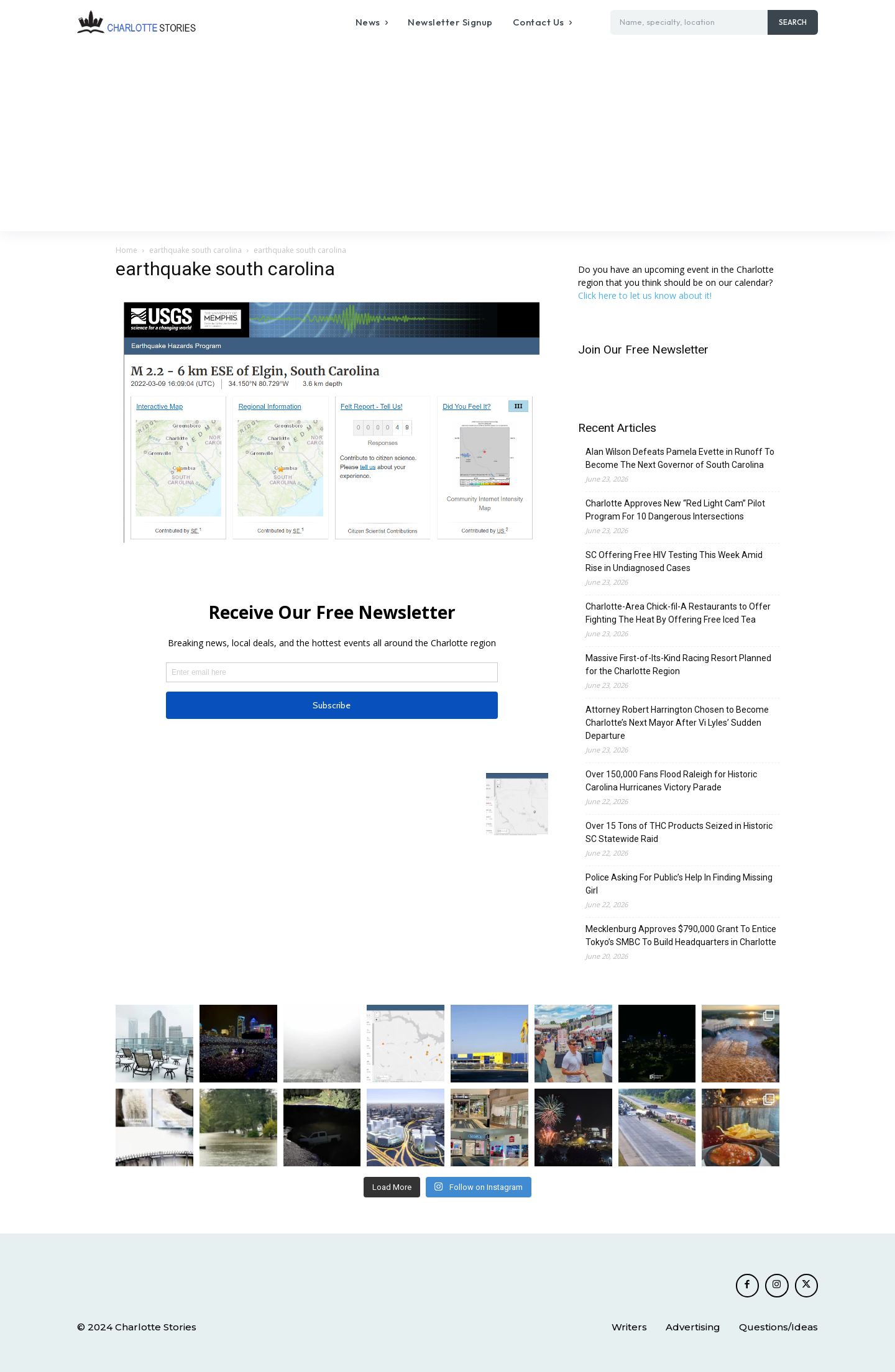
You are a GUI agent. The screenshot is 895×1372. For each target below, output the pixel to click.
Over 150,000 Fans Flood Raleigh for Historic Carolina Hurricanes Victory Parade (671, 780)
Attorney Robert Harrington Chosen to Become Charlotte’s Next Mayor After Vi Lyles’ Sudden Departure (677, 723)
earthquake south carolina (195, 250)
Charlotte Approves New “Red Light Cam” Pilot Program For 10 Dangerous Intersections (675, 509)
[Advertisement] (447, 138)
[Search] (793, 22)
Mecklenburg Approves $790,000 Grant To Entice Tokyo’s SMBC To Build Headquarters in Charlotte (680, 935)
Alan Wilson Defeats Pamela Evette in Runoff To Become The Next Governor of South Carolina (679, 458)
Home (126, 250)
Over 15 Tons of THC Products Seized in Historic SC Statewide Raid (679, 832)
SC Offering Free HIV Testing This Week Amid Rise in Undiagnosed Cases (674, 561)
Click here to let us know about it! (645, 295)
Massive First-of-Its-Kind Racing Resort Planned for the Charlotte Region (678, 664)
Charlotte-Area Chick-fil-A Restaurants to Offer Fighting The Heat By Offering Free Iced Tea (678, 612)
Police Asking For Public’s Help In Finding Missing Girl (679, 883)
